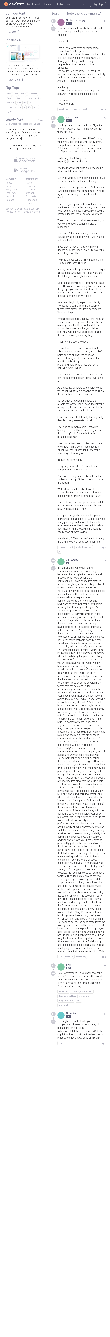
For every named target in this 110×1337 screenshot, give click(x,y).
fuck (9, 98)
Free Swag (11, 193)
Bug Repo (31, 189)
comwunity (81, 1229)
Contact (10, 200)
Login (84, 4)
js (59, 693)
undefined (63, 134)
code (23, 94)
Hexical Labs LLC (31, 208)
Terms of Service (31, 211)
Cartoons (31, 193)
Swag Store (12, 189)
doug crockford (66, 1278)
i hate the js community (81, 1269)
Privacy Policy (13, 211)
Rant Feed (33, 4)
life (29, 107)
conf (78, 1278)
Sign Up (98, 4)
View (40, 119)
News (8, 186)
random (62, 689)
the (25, 103)
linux (15, 94)
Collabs (58, 4)
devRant (10, 208)
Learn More (14, 79)
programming (34, 98)
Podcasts (31, 196)
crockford (84, 1274)
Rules (29, 182)
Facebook (31, 200)
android (10, 103)
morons (69, 1229)
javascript (75, 134)
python (10, 111)
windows (33, 94)
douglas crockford (67, 1274)
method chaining (84, 689)
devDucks (11, 196)
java (19, 98)
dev (19, 103)
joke (36, 107)
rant (85, 134)
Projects (30, 186)
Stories (47, 4)
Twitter (29, 203)
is (30, 103)
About (9, 182)
